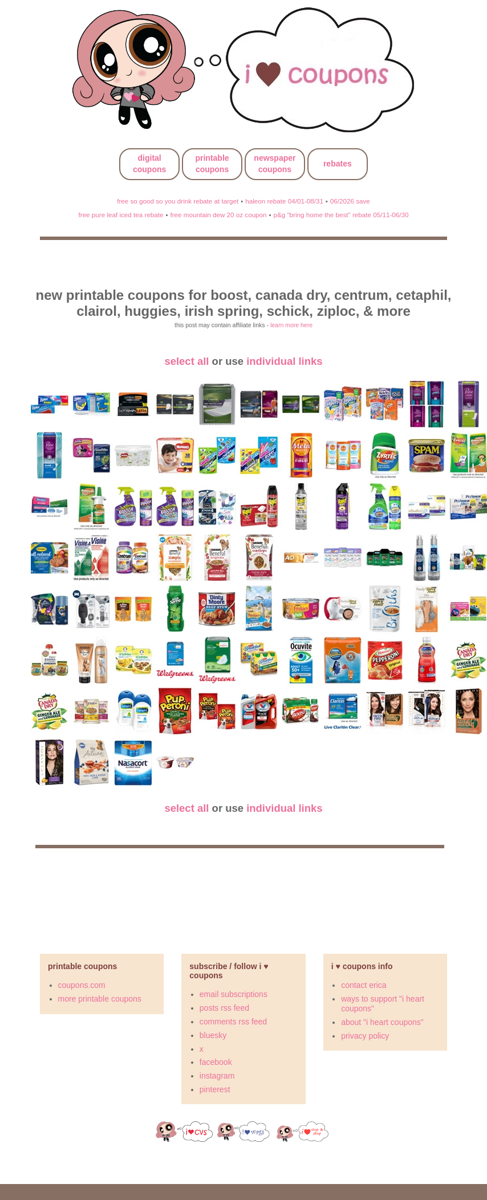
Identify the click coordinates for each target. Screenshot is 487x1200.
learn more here (291, 325)
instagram (217, 1075)
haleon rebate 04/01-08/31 (284, 201)
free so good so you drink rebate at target (177, 201)
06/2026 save (350, 201)
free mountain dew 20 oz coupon (218, 214)
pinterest (215, 1089)
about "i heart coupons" (382, 1022)
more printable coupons (99, 998)
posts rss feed (224, 1007)
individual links (284, 361)
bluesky (213, 1035)
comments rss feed (233, 1021)
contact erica (363, 985)
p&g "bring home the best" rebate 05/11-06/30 (340, 214)
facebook (216, 1062)
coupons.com (81, 985)
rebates (337, 163)
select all (186, 361)
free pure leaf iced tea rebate (121, 214)
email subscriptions (233, 994)
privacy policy (365, 1035)
